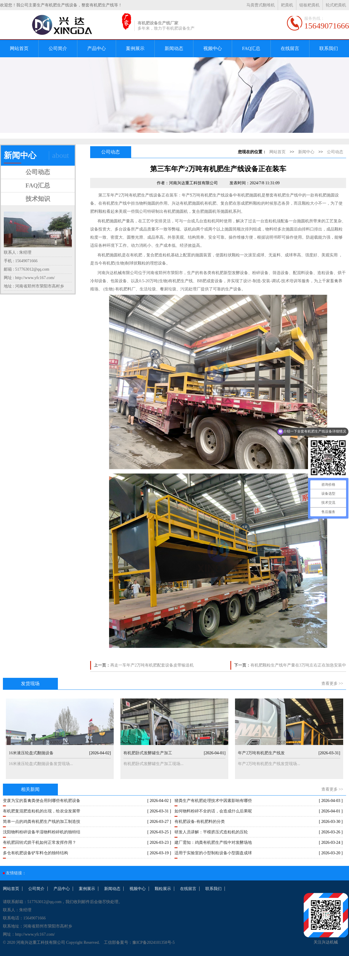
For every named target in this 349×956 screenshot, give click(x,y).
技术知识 (38, 198)
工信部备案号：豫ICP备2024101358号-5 (139, 942)
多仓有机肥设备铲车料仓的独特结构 (35, 853)
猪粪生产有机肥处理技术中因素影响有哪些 (213, 800)
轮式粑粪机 (336, 5)
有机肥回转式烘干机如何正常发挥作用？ (39, 842)
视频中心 (212, 48)
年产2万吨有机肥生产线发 (261, 753)
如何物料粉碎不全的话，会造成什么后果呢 (213, 811)
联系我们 (328, 48)
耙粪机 (287, 5)
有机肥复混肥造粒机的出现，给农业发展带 (41, 811)
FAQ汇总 (251, 48)
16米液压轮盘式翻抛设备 (31, 753)
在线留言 (290, 48)
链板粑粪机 (309, 5)
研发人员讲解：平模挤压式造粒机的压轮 (211, 832)
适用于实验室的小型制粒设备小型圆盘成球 (213, 853)
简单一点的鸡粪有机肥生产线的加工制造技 (41, 821)
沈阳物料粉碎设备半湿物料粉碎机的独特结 (41, 832)
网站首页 (19, 48)
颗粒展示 (163, 889)
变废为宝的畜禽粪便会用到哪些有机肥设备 (41, 800)
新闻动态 (174, 48)
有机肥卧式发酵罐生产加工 (147, 753)
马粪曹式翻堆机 (260, 5)
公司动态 (38, 172)
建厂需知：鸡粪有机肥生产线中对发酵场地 (213, 842)
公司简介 (58, 48)
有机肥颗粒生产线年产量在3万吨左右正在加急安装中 (298, 665)
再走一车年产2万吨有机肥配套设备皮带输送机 (152, 665)
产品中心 (96, 48)
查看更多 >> (332, 683)
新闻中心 (306, 152)
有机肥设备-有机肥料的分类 (199, 821)
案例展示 (135, 48)
